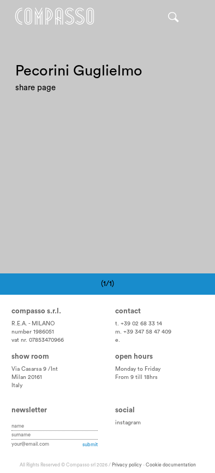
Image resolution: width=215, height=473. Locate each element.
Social (125, 410)
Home (54, 16)
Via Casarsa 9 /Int (34, 369)
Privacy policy (127, 465)
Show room (30, 356)
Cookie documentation (171, 465)
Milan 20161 (26, 377)
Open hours (134, 356)
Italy (16, 385)
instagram (128, 422)
